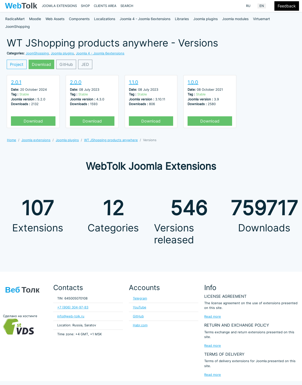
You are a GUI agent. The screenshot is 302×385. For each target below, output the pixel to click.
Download (41, 64)
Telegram (140, 298)
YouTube (139, 307)
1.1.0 (133, 82)
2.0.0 (76, 82)
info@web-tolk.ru (70, 316)
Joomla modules (235, 19)
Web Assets (55, 19)
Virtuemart (261, 19)
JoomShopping (17, 26)
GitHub (66, 64)
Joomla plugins (205, 19)
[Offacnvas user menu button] (271, 6)
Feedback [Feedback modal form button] (287, 5)
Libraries (182, 19)
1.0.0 (193, 82)
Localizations (104, 19)
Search (126, 6)
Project (16, 64)
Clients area (105, 6)
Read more (212, 316)
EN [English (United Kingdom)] (261, 6)
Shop (85, 6)
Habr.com (140, 325)
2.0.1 (16, 82)
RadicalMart (15, 19)
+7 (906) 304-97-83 (72, 307)
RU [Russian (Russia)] (248, 6)
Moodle (35, 19)
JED (85, 64)
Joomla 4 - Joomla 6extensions (145, 19)
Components (79, 19)
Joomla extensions (59, 6)
